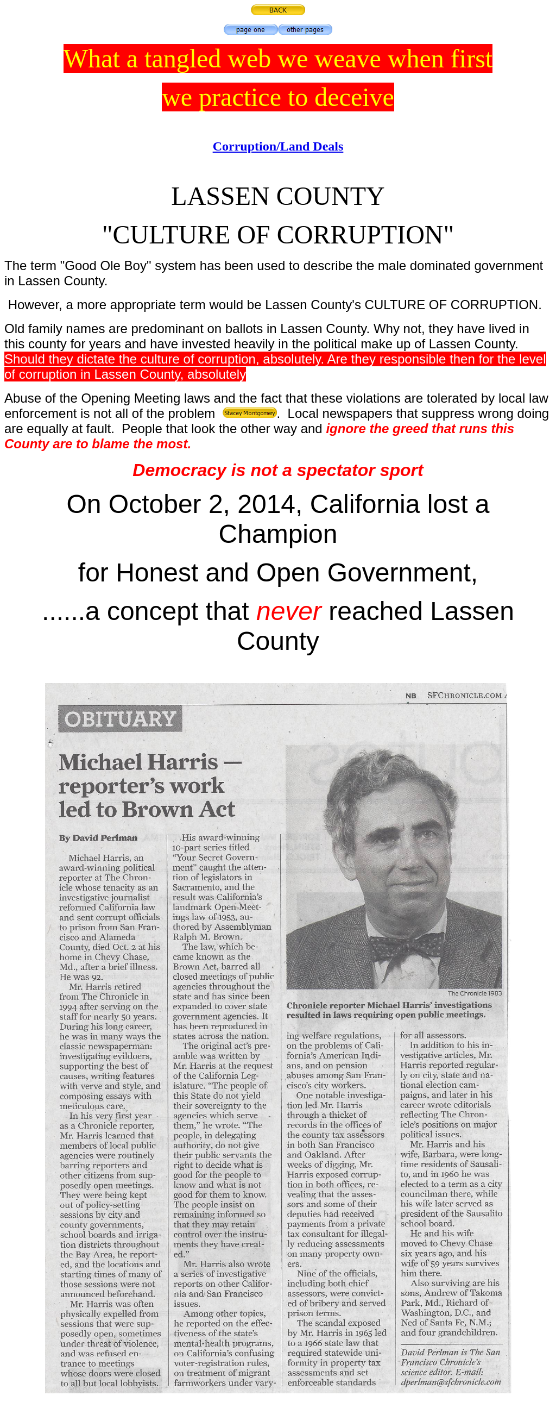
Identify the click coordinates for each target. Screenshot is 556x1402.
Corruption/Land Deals (278, 146)
